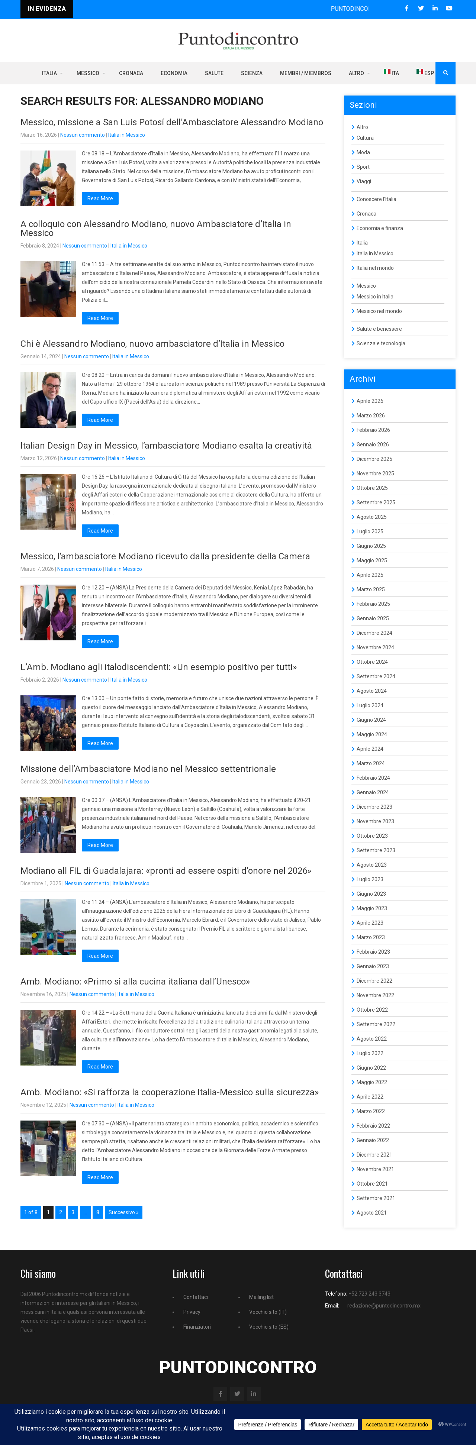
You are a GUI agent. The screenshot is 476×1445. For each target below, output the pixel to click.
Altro (356, 73)
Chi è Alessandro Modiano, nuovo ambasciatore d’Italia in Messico (152, 344)
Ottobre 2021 (372, 1184)
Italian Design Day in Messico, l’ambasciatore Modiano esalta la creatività (166, 445)
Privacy (191, 1312)
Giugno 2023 (371, 894)
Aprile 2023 (370, 923)
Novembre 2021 (375, 1169)
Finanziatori (197, 1327)
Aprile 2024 (370, 749)
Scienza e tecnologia (381, 343)
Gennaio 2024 (373, 792)
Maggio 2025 (372, 560)
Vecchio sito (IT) (268, 1312)
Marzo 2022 (371, 1111)
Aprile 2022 (370, 1097)
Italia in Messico (126, 135)
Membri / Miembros (305, 73)
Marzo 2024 (371, 763)
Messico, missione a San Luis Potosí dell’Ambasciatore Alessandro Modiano (171, 122)
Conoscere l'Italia (376, 199)
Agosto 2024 (372, 691)
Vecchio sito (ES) (269, 1327)
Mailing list (261, 1297)
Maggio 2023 (372, 908)
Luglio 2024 (370, 705)
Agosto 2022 (372, 1039)
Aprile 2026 (370, 401)
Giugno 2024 (371, 720)
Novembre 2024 (375, 647)
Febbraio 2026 (373, 430)
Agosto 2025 (372, 517)
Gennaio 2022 (373, 1140)
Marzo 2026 (371, 415)
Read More (100, 198)
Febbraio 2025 (373, 604)
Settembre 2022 (376, 1024)
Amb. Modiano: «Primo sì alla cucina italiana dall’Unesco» (135, 981)
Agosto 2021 (372, 1213)
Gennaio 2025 (373, 618)
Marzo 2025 (371, 589)
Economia (174, 73)
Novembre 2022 (375, 995)
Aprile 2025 (370, 575)
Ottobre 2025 (372, 488)
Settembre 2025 (376, 502)
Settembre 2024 (376, 676)
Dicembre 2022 (374, 981)
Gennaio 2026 (373, 444)
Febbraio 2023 (373, 952)
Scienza (252, 73)
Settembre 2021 (376, 1198)
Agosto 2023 (372, 865)
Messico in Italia (375, 297)
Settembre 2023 (376, 850)
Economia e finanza (380, 228)
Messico (88, 73)
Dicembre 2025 (374, 459)
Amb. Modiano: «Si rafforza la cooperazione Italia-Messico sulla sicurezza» (169, 1092)
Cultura (365, 138)
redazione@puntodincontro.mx (384, 1306)
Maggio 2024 (372, 734)
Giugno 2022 (371, 1068)
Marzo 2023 (371, 937)
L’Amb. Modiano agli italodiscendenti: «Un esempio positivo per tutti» (158, 667)
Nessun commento (82, 135)
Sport (363, 167)
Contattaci (195, 1297)
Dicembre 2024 (374, 633)
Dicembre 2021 (374, 1155)
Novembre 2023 (375, 821)
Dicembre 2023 (374, 807)
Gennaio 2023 (373, 966)
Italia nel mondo (375, 268)
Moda (363, 152)
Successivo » (124, 1212)
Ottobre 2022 (372, 1010)
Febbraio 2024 (373, 778)
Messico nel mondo (379, 311)
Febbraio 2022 (373, 1126)
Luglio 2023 (370, 879)
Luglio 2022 (370, 1053)
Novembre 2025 (375, 473)
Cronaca (131, 73)
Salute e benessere (379, 329)
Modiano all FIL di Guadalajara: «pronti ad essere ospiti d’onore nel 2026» (165, 871)
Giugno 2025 (371, 546)
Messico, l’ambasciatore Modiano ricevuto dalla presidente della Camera (165, 556)
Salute (214, 73)
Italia (49, 73)
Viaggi (364, 181)
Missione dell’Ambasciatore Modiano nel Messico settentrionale (148, 769)
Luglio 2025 (370, 531)
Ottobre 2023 (372, 836)
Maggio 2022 (372, 1082)
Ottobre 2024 (372, 662)
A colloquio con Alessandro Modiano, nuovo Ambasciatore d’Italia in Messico (155, 228)
